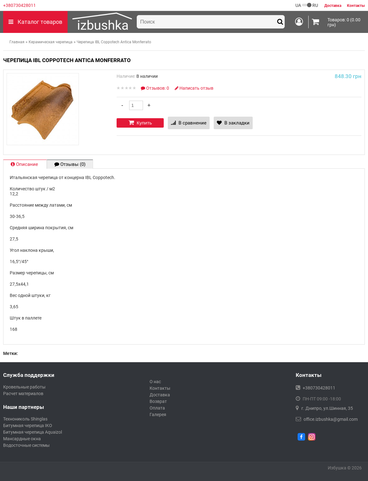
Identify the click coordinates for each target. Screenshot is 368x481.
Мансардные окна (22, 438)
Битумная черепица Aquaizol (32, 432)
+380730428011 (19, 5)
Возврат (158, 401)
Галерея (158, 414)
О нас (155, 381)
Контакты (160, 388)
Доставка (160, 394)
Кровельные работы (24, 386)
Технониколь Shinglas (25, 418)
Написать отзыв (194, 88)
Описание (25, 164)
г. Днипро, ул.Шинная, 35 (327, 408)
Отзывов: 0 (155, 88)
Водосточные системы (26, 445)
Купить (140, 122)
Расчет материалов (23, 393)
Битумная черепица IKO (27, 425)
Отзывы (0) (69, 164)
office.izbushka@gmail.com (331, 419)
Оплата (157, 407)
